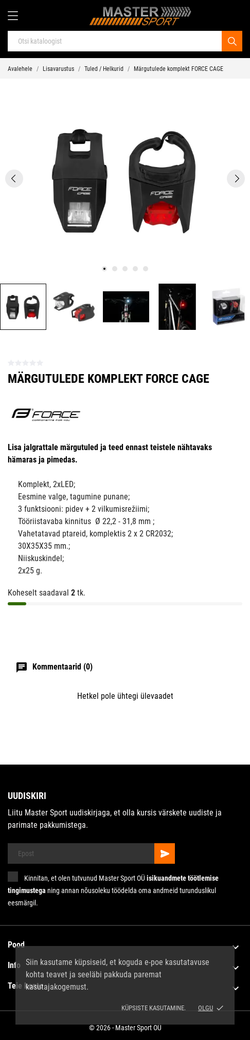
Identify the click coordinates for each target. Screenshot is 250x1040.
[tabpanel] (125, 178)
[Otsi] (232, 41)
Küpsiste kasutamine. (153, 1008)
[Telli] (164, 853)
